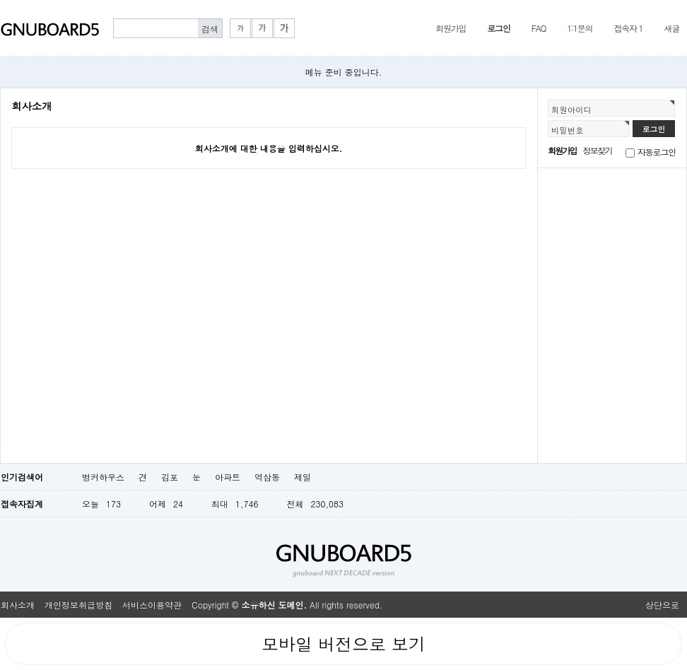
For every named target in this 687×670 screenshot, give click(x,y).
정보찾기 (597, 150)
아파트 (227, 477)
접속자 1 (627, 28)
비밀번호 (567, 130)
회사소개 (18, 605)
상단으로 (662, 605)
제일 (302, 477)
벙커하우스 (103, 477)
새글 (671, 28)
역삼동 (267, 477)
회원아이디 (571, 109)
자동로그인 (657, 152)
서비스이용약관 (152, 605)
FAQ (539, 28)
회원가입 (450, 28)
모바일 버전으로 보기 (343, 644)
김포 (169, 477)
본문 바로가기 (0, 0)
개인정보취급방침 (78, 605)
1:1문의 (579, 28)
